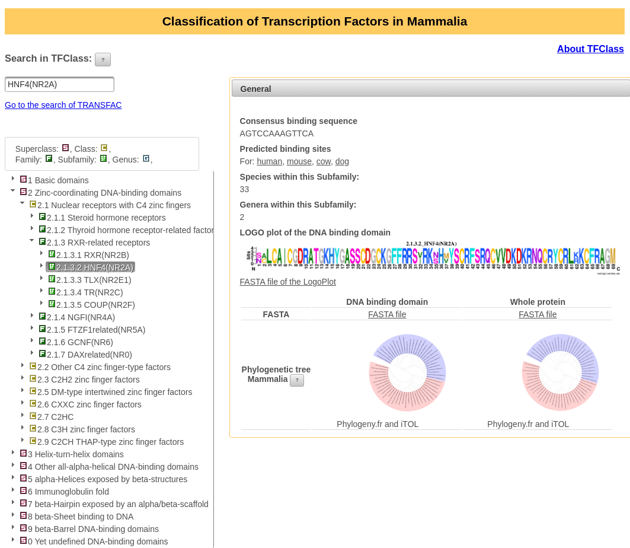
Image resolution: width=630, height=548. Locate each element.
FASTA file (387, 314)
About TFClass (590, 49)
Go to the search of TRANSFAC (63, 105)
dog (342, 161)
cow (323, 161)
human (269, 161)
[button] (103, 60)
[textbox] (59, 84)
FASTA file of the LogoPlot (288, 281)
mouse (299, 161)
